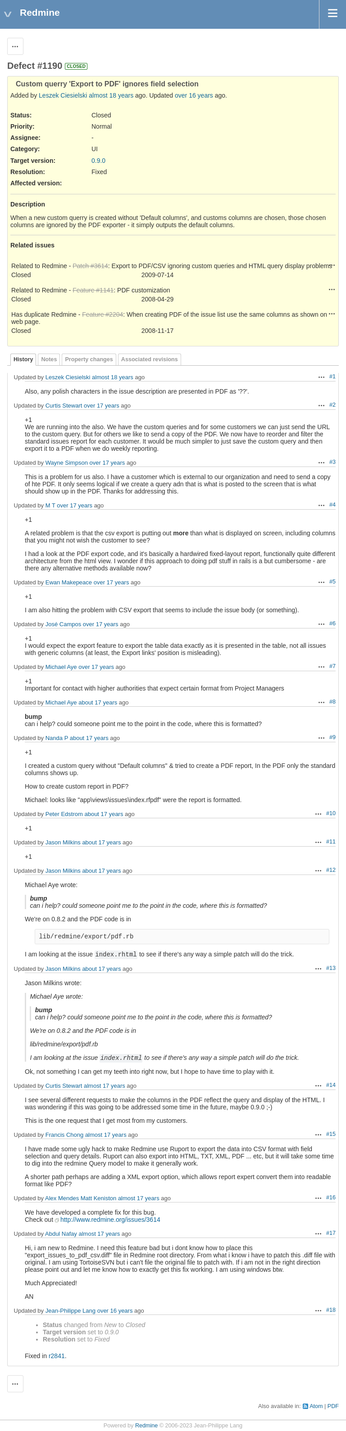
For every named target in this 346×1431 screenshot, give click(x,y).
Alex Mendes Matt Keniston (80, 1198)
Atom (316, 1406)
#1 (332, 376)
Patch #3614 (90, 265)
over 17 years (101, 405)
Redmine (146, 1425)
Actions (332, 265)
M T (50, 505)
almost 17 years (104, 1085)
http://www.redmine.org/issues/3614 (110, 1219)
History (23, 359)
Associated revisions (149, 359)
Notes (49, 359)
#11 (331, 842)
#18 (331, 1310)
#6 (332, 623)
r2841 (57, 1355)
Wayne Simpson (67, 462)
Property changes (89, 359)
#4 (332, 505)
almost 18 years (111, 95)
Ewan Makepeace (69, 582)
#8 (332, 702)
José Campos (63, 624)
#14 (331, 1085)
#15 (331, 1134)
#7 (332, 666)
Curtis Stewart (64, 405)
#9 (332, 737)
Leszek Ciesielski (63, 95)
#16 (331, 1197)
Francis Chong (65, 1134)
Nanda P (57, 738)
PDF (333, 1406)
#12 (331, 870)
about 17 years (97, 702)
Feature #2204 (102, 314)
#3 (332, 462)
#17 (331, 1233)
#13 (331, 968)
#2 (332, 405)
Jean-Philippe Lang (71, 1310)
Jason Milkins (63, 842)
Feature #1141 (93, 290)
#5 (332, 582)
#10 (331, 813)
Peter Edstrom (64, 814)
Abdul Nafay (61, 1233)
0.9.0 (98, 160)
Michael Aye (61, 667)
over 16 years (194, 95)
